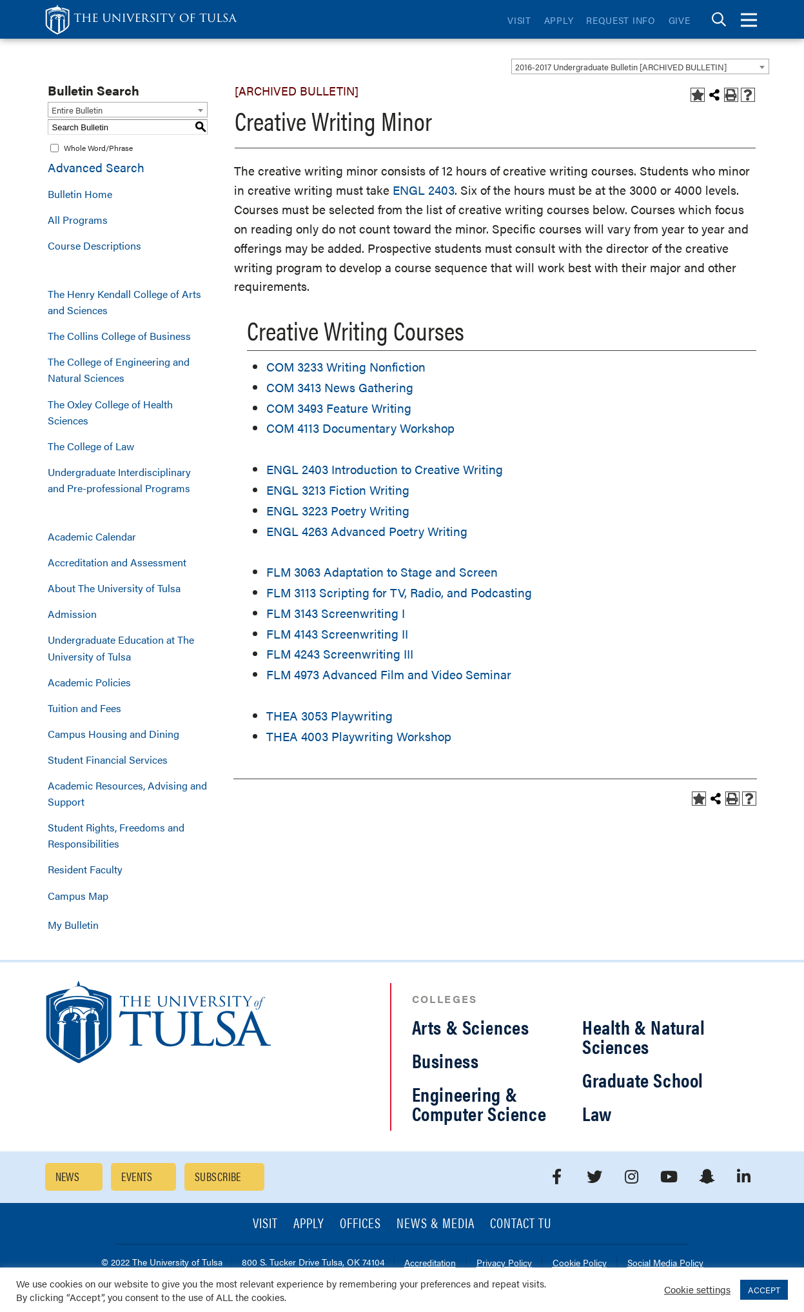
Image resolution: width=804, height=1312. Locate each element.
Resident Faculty (85, 869)
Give (680, 20)
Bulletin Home (80, 193)
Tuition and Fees (84, 708)
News (67, 1176)
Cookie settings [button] (697, 1289)
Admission (72, 613)
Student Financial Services (108, 759)
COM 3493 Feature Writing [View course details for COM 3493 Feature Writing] (338, 408)
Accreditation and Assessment (117, 562)
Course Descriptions (94, 245)
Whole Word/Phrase (98, 148)
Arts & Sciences (470, 1026)
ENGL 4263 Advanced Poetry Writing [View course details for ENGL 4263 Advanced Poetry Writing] (366, 531)
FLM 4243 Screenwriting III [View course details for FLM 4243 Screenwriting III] (339, 653)
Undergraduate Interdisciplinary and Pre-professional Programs (119, 479)
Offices (360, 1224)
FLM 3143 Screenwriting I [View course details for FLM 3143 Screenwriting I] (335, 613)
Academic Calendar (92, 536)
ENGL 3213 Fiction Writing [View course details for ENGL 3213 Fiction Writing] (337, 490)
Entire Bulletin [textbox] (77, 110)
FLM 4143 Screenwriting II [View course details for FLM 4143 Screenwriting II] (337, 633)
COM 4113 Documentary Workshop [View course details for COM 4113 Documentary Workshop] (360, 428)
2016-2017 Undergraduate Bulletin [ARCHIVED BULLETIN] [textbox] (621, 67)
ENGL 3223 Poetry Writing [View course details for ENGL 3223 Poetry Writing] (337, 510)
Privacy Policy (504, 1263)
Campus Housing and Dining (113, 733)
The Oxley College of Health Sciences (110, 412)
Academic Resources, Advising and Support (127, 793)
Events (137, 1176)
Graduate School (642, 1079)
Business (445, 1060)
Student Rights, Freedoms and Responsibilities (116, 835)
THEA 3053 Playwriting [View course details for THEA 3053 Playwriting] (329, 715)
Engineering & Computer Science (479, 1103)
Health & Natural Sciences (643, 1036)
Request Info (620, 20)
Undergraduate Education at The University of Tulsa (121, 647)
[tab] (719, 19)
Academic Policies (89, 682)
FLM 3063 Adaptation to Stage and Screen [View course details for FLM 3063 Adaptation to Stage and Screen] (382, 572)
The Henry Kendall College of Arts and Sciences (124, 301)
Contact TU (521, 1224)
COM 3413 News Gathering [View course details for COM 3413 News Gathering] (339, 387)
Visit (519, 20)
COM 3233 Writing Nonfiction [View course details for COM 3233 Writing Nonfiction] (346, 366)
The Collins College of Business (119, 335)
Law (597, 1113)
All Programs (78, 219)
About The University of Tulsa (114, 588)
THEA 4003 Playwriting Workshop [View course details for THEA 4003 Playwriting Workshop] (358, 736)
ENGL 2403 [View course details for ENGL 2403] (424, 190)
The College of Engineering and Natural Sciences (119, 369)
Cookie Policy (580, 1263)
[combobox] (640, 66)
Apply (559, 20)
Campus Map (78, 895)
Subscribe (218, 1176)
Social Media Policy (665, 1263)
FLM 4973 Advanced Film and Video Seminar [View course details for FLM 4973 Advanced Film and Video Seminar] (388, 674)
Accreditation (430, 1263)
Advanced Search (96, 167)
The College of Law (91, 446)
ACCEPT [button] (764, 1290)
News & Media (436, 1224)
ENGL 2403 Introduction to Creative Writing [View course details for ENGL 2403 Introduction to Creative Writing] (384, 469)
